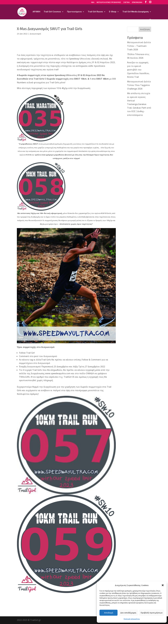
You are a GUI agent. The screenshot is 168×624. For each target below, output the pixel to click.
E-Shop (112, 12)
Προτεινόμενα (74, 12)
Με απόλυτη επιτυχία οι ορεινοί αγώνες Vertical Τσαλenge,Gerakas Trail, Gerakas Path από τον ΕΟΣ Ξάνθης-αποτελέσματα (139, 104)
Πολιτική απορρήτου (132, 619)
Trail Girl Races (95, 12)
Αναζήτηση (145, 29)
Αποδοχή (108, 612)
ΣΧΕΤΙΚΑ (126, 2)
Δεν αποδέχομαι (128, 612)
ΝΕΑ (92, 2)
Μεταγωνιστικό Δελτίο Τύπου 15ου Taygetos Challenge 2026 (139, 85)
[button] (162, 585)
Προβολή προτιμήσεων (152, 612)
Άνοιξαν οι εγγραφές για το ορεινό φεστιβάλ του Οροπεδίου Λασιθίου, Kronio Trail (138, 69)
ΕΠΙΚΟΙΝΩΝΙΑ (137, 2)
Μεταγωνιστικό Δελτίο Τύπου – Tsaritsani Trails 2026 (139, 46)
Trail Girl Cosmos (52, 12)
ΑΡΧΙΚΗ (36, 12)
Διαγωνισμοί (35, 33)
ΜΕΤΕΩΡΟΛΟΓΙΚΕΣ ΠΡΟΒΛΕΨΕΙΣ (109, 2)
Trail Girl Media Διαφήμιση (135, 12)
